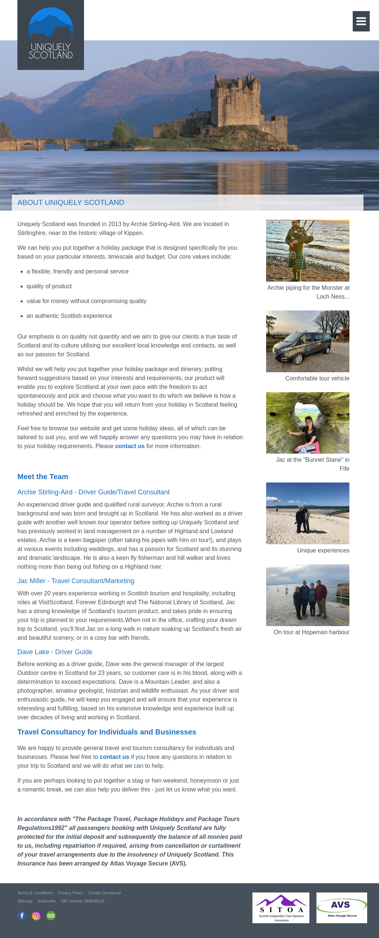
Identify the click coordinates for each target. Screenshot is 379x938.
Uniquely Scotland (51, 33)
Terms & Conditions (35, 893)
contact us (114, 757)
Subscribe (46, 901)
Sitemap (24, 901)
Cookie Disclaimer (104, 893)
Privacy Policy (70, 893)
